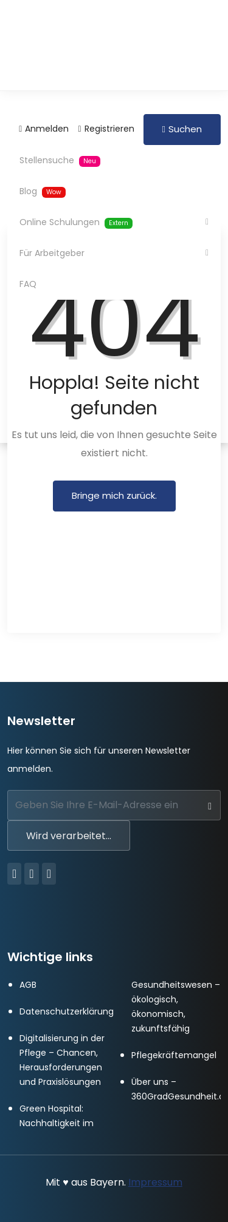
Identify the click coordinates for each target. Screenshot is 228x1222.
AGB (27, 985)
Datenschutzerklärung (66, 1011)
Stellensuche (59, 160)
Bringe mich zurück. (114, 495)
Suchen (182, 129)
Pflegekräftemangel (173, 1055)
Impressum (155, 1182)
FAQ (27, 284)
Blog (42, 191)
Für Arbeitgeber (55, 253)
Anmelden (44, 129)
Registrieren (106, 129)
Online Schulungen (79, 222)
